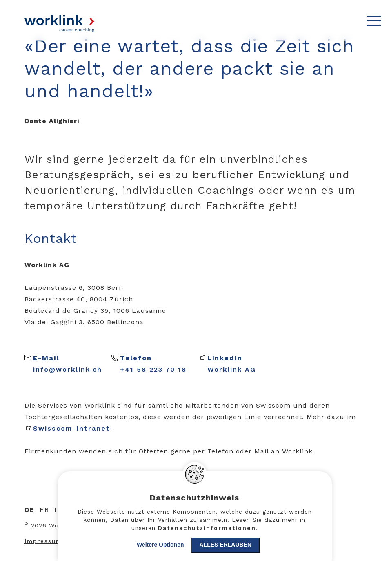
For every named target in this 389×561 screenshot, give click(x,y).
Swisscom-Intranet (71, 428)
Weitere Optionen (160, 544)
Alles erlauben (226, 544)
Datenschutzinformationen (207, 528)
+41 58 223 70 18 (153, 362)
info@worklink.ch (67, 362)
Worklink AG (231, 363)
